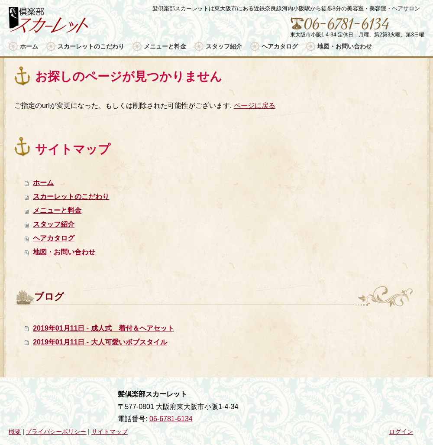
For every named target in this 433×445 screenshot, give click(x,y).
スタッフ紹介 (53, 224)
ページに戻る (254, 105)
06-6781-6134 (171, 418)
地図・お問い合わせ (64, 252)
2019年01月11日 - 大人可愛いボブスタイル (100, 342)
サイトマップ (109, 431)
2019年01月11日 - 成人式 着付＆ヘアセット (103, 328)
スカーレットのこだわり (71, 196)
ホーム (43, 182)
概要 (15, 431)
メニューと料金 (57, 210)
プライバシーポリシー (56, 431)
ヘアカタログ (53, 238)
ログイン (401, 431)
